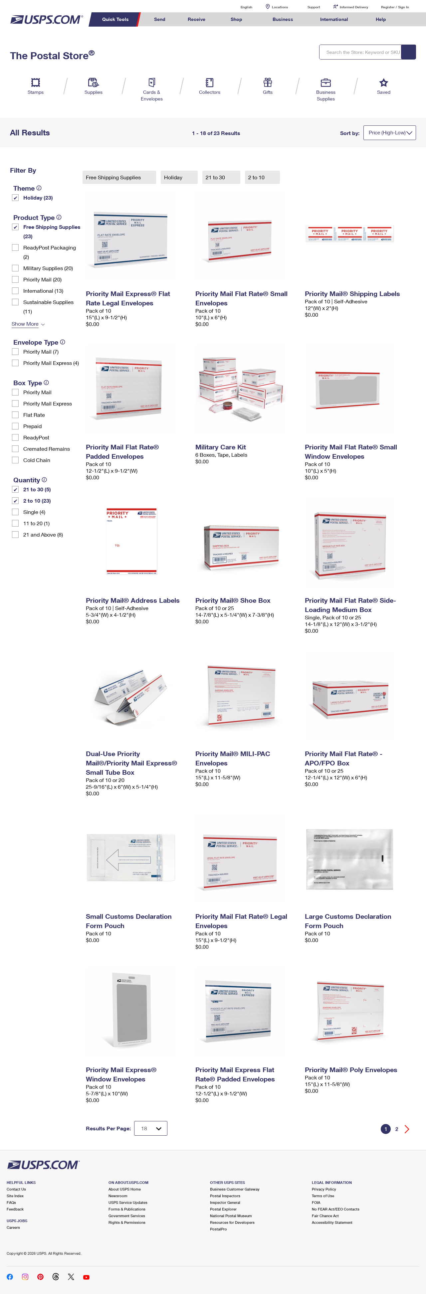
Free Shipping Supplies (114, 177)
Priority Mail (37, 392)
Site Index (15, 1196)
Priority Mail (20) (42, 279)
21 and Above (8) (43, 534)
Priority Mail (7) (41, 351)
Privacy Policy (324, 1189)
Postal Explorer (223, 1209)
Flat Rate (34, 414)
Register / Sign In (395, 7)
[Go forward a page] (407, 1129)
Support (314, 7)
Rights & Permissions (126, 1222)
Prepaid (32, 426)
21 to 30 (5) (37, 489)
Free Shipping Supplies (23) (52, 231)
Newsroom (117, 1196)
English (239, 7)
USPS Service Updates (127, 1202)
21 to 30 (216, 177)
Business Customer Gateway (235, 1189)
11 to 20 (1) (36, 523)
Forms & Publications (126, 1209)
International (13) (43, 290)
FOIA (316, 1202)
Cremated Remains (46, 448)
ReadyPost (36, 437)
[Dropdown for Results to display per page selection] (150, 1128)
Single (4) (34, 512)
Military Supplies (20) (48, 268)
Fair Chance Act (325, 1215)
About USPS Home (124, 1189)
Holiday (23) (38, 197)
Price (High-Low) (387, 132)
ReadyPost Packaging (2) (49, 252)
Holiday (174, 177)
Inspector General (225, 1202)
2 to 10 (257, 177)
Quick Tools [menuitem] (115, 19)
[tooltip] (39, 188)
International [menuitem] (334, 19)
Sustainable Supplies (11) (48, 306)
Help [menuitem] (381, 19)
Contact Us (16, 1189)
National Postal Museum (231, 1215)
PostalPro (218, 1229)
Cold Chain (36, 460)
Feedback (15, 1209)
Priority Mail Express (47, 403)
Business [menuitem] (283, 19)
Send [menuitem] (159, 19)
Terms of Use (323, 1196)
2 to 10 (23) (37, 500)
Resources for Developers (232, 1222)
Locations (280, 7)
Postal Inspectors (225, 1196)
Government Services (126, 1215)
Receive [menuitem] (196, 19)
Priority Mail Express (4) (51, 363)
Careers (13, 1227)
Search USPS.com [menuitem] (409, 19)
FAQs (11, 1202)
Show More (25, 323)
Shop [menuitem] (236, 19)
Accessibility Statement (332, 1222)
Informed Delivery (354, 7)
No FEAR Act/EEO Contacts (335, 1209)
